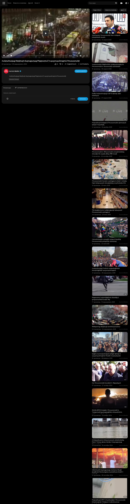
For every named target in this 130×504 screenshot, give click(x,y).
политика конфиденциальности (11, 62)
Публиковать (91, 90)
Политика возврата (7, 55)
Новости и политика (46, 3)
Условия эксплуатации (8, 60)
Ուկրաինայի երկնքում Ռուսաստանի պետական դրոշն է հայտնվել (113, 107)
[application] (63, 28)
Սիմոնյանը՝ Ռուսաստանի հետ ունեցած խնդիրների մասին (111, 32)
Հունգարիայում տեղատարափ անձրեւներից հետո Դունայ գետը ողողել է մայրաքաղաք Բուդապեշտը (113, 383)
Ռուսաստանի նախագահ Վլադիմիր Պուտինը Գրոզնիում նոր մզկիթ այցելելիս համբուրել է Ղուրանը (112, 460)
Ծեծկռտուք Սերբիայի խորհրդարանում (107, 282)
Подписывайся (89, 62)
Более (64, 3)
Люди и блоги (33, 3)
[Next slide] (125, 10)
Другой (57, 3)
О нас (4, 64)
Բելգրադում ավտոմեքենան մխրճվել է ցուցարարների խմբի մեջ (113, 257)
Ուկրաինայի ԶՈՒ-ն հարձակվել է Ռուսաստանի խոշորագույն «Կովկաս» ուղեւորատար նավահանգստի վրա (113, 434)
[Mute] (88, 45)
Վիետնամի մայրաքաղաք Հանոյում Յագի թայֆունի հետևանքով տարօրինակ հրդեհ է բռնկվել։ (112, 409)
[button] (126, 3)
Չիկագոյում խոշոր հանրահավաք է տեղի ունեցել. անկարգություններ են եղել (113, 485)
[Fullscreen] (95, 45)
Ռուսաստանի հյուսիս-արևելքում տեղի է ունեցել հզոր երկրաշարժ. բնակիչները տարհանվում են (112, 158)
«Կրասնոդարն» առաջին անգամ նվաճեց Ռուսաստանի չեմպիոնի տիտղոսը (111, 208)
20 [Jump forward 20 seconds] (85, 45)
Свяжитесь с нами (12, 64)
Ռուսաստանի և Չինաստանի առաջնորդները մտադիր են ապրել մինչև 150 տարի (112, 132)
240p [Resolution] (92, 45)
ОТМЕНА (80, 90)
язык (12, 67)
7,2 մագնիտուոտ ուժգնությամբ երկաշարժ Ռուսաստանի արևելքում (113, 182)
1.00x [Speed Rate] (82, 45)
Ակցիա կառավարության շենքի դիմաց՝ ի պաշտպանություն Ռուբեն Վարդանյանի (113, 308)
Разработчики (6, 67)
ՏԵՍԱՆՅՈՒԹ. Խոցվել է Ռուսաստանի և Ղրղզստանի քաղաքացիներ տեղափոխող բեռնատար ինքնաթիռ (113, 358)
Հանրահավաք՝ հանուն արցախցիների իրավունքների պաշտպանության (114, 233)
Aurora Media (41, 63)
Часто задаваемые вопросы (10, 58)
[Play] (30, 45)
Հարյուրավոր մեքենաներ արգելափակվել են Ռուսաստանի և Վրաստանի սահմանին (112, 57)
